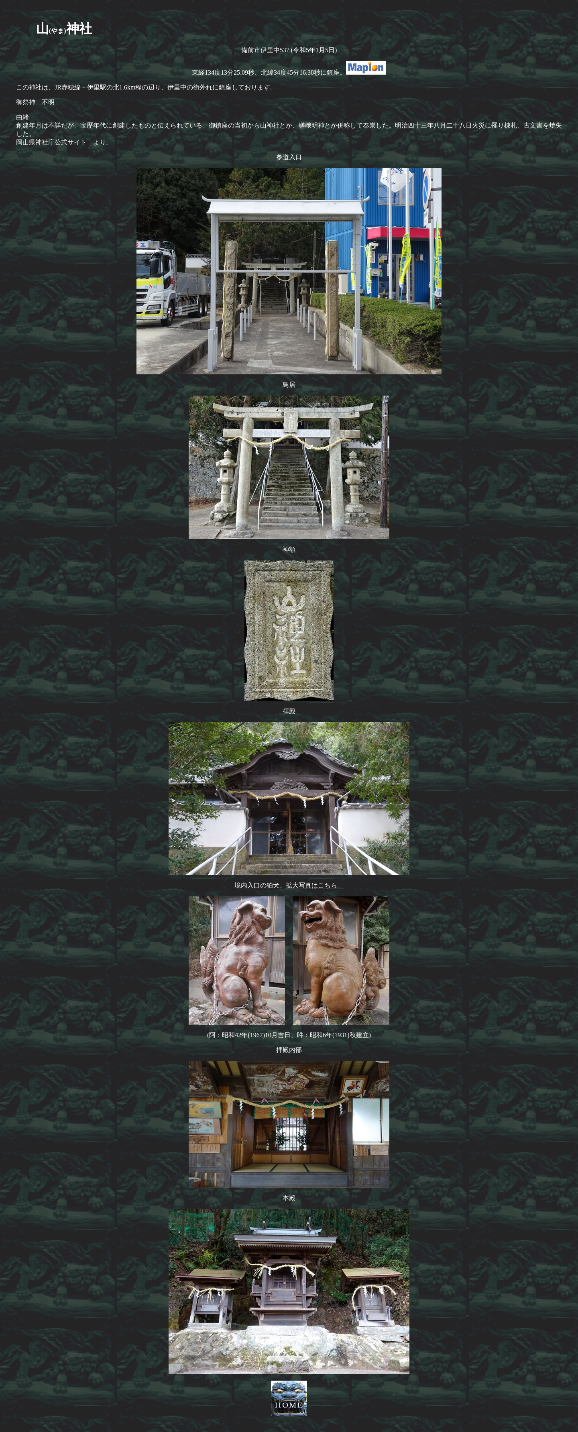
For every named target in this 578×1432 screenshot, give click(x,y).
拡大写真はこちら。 (315, 885)
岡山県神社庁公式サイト (51, 142)
